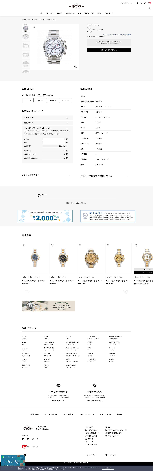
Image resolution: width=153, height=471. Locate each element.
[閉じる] (25, 455)
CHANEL (24, 349)
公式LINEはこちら (58, 401)
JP (130, 3)
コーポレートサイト (90, 455)
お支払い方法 (89, 427)
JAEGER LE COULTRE (72, 349)
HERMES (90, 354)
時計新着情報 (34, 414)
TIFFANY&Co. (91, 360)
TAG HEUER (48, 354)
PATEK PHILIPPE (93, 337)
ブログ (99, 13)
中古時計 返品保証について (93, 433)
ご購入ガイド (109, 13)
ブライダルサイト (110, 455)
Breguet (24, 343)
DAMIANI (47, 360)
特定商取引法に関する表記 (113, 433)
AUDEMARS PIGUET (115, 337)
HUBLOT (90, 343)
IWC (88, 349)
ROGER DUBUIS (49, 343)
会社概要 (107, 427)
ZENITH (24, 360)
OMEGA (68, 337)
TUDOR (73, 360)
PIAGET (111, 360)
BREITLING (26, 354)
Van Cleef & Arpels (72, 354)
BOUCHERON (26, 366)
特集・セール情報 (105, 414)
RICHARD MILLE (71, 366)
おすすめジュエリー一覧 (86, 414)
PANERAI (112, 349)
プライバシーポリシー (90, 467)
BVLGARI (46, 366)
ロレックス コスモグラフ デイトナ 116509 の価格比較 (117, 35)
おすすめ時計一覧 (68, 414)
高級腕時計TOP (26, 19)
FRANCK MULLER (114, 343)
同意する (108, 468)
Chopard (112, 354)
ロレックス (34, 19)
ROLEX (25, 337)
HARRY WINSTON (49, 349)
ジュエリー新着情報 (50, 414)
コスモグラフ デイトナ (45, 19)
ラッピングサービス (91, 445)
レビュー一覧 (89, 442)
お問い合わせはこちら (94, 401)
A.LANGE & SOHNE (72, 343)
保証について (89, 439)
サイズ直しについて (91, 436)
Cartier (47, 337)
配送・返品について (91, 430)
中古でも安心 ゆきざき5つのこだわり (116, 430)
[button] (126, 291)
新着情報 (120, 414)
